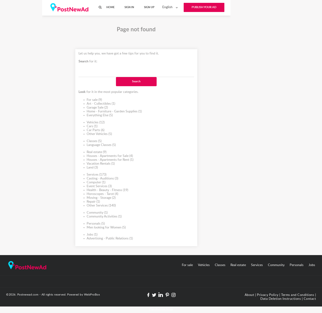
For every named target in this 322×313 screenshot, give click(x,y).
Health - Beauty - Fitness (107, 190)
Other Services (101, 206)
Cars (92, 126)
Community (97, 213)
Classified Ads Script (161, 309)
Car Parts (95, 130)
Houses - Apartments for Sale (110, 156)
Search (136, 81)
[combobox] (171, 7)
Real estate (96, 152)
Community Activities (104, 216)
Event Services (99, 186)
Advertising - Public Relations (110, 238)
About (249, 295)
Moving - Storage (101, 198)
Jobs (92, 235)
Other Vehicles (99, 134)
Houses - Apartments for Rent (110, 160)
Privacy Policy (267, 295)
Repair (93, 202)
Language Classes (101, 145)
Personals (96, 224)
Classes (94, 141)
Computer (96, 182)
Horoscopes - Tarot (102, 194)
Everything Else (100, 115)
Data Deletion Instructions (280, 298)
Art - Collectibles (101, 104)
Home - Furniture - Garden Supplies (114, 111)
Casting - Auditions (102, 178)
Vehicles (96, 122)
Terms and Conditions (297, 295)
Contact (310, 298)
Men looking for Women (106, 227)
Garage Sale (97, 108)
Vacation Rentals (101, 164)
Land (92, 168)
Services (96, 175)
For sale (94, 100)
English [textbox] (167, 7)
